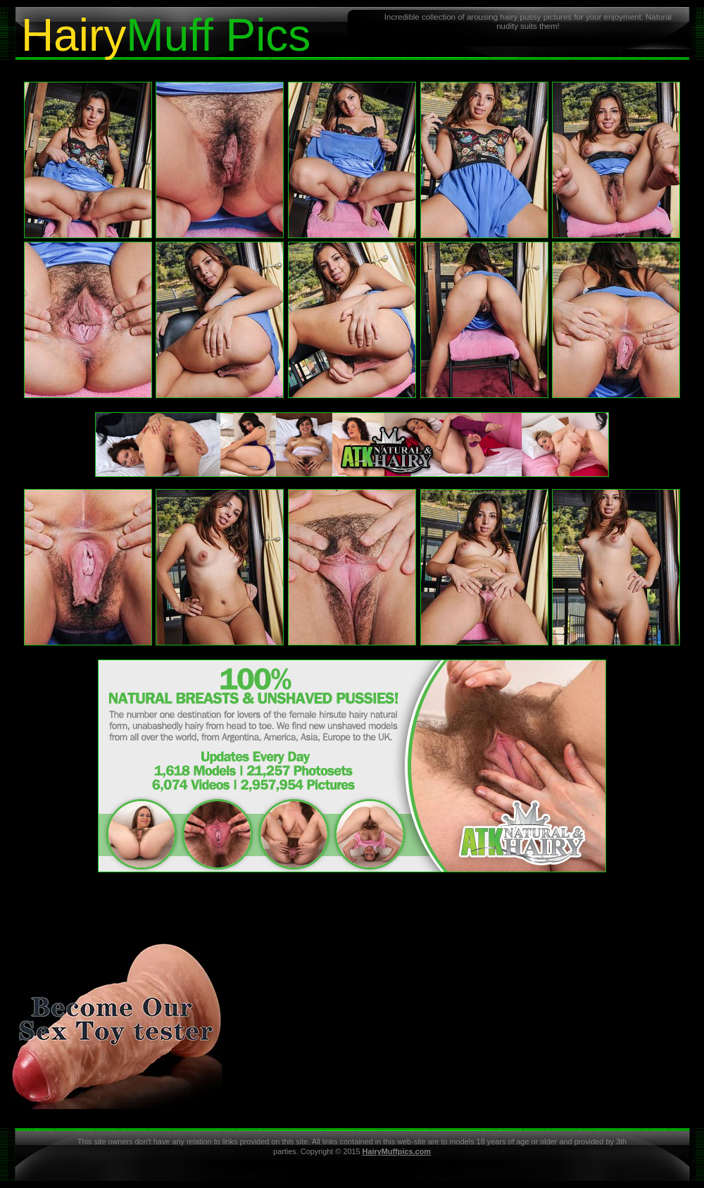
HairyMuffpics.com (397, 1151)
